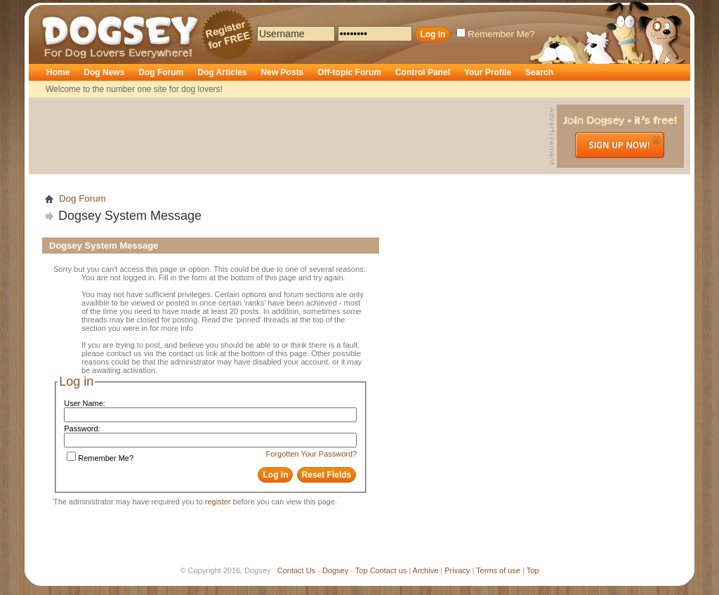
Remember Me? (495, 34)
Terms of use (498, 570)
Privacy (457, 570)
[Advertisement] (290, 136)
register (218, 501)
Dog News (104, 72)
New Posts (282, 72)
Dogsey (58, 10)
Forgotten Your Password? (311, 454)
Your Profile (487, 72)
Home (58, 72)
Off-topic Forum (349, 72)
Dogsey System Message (130, 216)
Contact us (388, 570)
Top (361, 570)
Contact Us (296, 570)
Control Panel (422, 72)
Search (539, 72)
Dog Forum (160, 72)
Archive (426, 570)
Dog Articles (221, 72)
